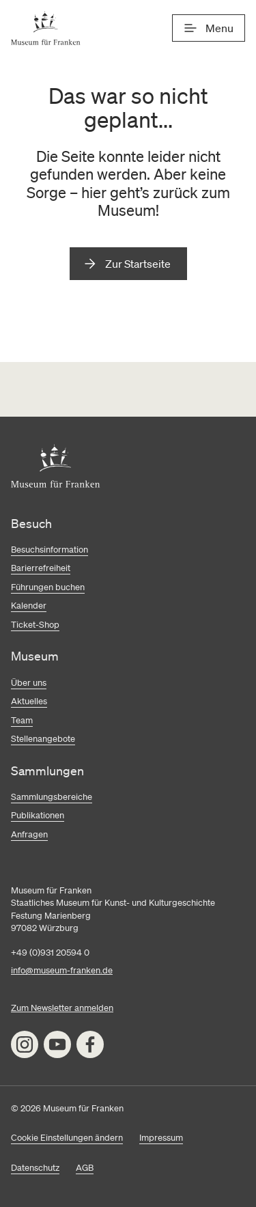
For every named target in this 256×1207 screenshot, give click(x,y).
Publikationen (37, 815)
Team (22, 720)
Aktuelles (29, 701)
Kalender (28, 605)
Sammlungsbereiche (51, 797)
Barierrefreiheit (40, 568)
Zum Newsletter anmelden (62, 1008)
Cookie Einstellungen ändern (67, 1137)
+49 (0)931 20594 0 (50, 952)
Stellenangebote (43, 739)
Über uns (28, 683)
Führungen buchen (48, 587)
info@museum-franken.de (62, 970)
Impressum (161, 1137)
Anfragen (29, 834)
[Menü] (208, 28)
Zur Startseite (138, 263)
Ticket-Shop (35, 624)
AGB (85, 1168)
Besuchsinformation (49, 549)
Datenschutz (35, 1168)
